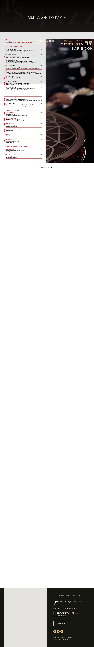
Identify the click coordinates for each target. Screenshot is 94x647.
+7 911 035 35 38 (68, 43)
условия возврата (59, 615)
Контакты (36, 43)
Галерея (50, 41)
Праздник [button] (27, 41)
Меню (17, 41)
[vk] (86, 42)
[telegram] (90, 42)
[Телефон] (61, 631)
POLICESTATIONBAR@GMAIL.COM (65, 613)
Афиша (40, 41)
